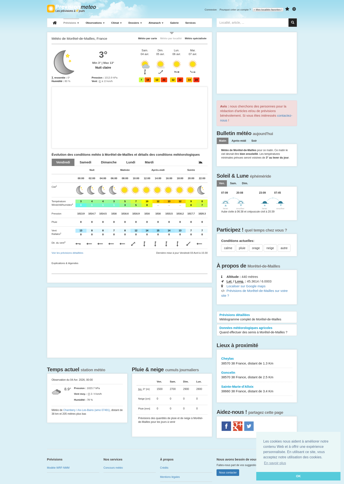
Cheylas (256, 361)
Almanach (156, 22)
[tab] (63, 162)
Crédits (164, 467)
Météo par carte (147, 38)
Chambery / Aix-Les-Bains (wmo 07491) (86, 410)
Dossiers (135, 22)
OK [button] (298, 476)
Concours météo (113, 467)
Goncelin (256, 375)
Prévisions (71, 22)
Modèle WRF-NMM (58, 467)
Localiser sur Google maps (245, 286)
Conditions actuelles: (237, 241)
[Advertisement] (129, 117)
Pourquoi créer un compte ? (235, 9)
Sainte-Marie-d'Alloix (256, 389)
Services (190, 22)
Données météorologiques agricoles (256, 330)
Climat (116, 22)
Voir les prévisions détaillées (67, 253)
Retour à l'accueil (73, 8)
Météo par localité (171, 38)
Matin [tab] (222, 140)
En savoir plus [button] (275, 463)
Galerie (174, 22)
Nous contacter (228, 472)
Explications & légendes (65, 263)
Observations (95, 22)
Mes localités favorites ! (268, 9)
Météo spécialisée (195, 38)
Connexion (211, 9)
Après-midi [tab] (238, 140)
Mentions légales (170, 477)
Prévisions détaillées (256, 317)
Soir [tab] (254, 140)
